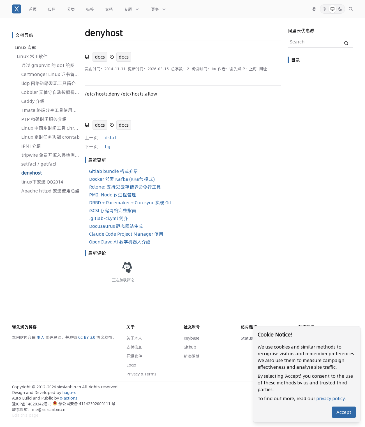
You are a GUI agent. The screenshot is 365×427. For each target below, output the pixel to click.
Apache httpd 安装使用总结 (50, 191)
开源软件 (134, 356)
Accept (343, 412)
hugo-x (69, 392)
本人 (41, 337)
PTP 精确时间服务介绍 (44, 119)
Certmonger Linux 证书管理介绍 (50, 74)
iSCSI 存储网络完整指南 (112, 210)
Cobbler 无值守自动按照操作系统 (50, 92)
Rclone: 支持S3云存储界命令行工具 (125, 187)
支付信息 (134, 347)
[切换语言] (314, 9)
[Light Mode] (325, 9)
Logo (131, 365)
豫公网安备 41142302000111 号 (84, 404)
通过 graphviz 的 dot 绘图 (48, 65)
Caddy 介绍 (33, 101)
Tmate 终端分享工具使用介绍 (50, 110)
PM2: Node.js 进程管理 (112, 195)
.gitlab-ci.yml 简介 (108, 218)
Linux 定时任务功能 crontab (50, 137)
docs (100, 57)
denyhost (31, 173)
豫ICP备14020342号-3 (32, 404)
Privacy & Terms (141, 374)
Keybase (191, 338)
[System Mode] (332, 9)
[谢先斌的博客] (16, 8)
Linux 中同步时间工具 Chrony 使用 (50, 128)
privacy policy (330, 398)
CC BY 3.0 (87, 337)
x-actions (68, 398)
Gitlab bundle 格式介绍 (113, 171)
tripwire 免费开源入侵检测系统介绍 (50, 155)
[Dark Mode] (340, 9)
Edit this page (25, 415)
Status (247, 338)
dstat (110, 137)
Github (190, 347)
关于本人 (134, 338)
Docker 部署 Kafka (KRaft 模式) (122, 179)
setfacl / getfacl (38, 164)
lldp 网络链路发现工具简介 (48, 83)
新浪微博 (191, 356)
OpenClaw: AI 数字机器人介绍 (120, 242)
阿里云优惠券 (301, 30)
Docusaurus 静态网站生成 (116, 226)
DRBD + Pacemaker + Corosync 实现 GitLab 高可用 (133, 202)
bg (107, 146)
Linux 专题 (25, 47)
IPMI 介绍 (31, 146)
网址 (263, 69)
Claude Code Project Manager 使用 (126, 234)
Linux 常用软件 (32, 56)
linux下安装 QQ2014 (42, 182)
